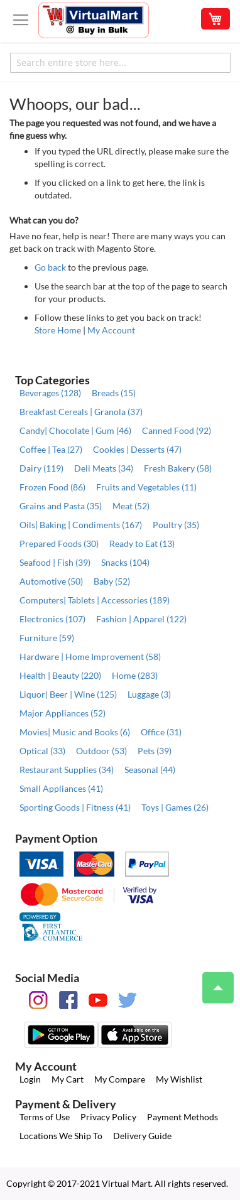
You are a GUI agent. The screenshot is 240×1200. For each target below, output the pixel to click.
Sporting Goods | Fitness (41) (75, 807)
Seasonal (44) (149, 769)
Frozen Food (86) (52, 487)
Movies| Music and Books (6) (74, 732)
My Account (111, 330)
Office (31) (161, 732)
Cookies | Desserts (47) (137, 449)
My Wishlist (179, 1079)
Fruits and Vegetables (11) (146, 487)
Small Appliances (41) (61, 788)
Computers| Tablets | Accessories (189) (94, 600)
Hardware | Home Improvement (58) (90, 656)
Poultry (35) (176, 524)
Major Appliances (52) (62, 713)
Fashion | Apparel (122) (141, 619)
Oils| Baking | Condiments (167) (80, 524)
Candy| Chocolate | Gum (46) (75, 430)
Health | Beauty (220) (60, 675)
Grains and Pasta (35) (60, 505)
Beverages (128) (50, 392)
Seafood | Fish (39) (54, 562)
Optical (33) (42, 750)
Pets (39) (155, 750)
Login (30, 1079)
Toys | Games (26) (175, 807)
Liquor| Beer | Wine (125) (68, 694)
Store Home (58, 330)
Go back (50, 267)
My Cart (68, 1079)
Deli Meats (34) (103, 468)
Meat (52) (131, 505)
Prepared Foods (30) (59, 543)
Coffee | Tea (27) (50, 449)
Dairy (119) (41, 468)
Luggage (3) (149, 694)
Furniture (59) (46, 637)
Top (212, 981)
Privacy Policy (108, 1116)
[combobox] (120, 63)
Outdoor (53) (101, 750)
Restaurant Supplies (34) (66, 769)
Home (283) (135, 675)
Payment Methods (182, 1116)
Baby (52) (112, 581)
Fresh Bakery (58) (178, 468)
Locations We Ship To (60, 1135)
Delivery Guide (142, 1135)
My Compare (119, 1079)
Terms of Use (44, 1116)
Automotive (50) (51, 581)
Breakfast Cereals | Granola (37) (81, 411)
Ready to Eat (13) (142, 543)
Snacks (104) (125, 562)
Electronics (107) (52, 619)
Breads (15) (114, 392)
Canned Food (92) (176, 430)
